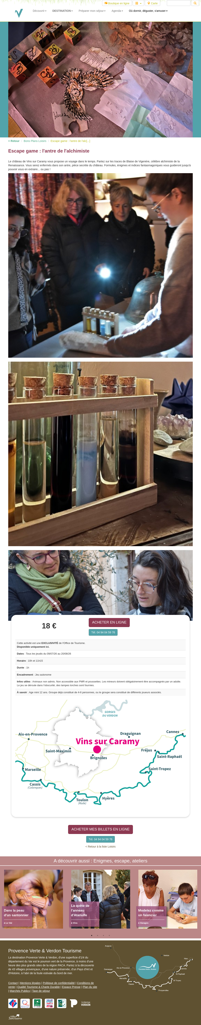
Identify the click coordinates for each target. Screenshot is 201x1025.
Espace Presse (71, 986)
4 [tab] (109, 935)
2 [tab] (98, 935)
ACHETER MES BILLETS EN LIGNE (100, 829)
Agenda (117, 10)
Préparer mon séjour (92, 10)
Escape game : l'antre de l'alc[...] (70, 141)
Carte (152, 3)
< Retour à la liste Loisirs (100, 846)
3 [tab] (103, 935)
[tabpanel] (33, 901)
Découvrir (40, 10)
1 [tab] (92, 935)
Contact (13, 983)
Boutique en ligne (117, 3)
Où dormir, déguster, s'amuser (148, 10)
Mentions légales (30, 983)
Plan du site (90, 986)
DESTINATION (62, 10)
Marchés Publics (20, 990)
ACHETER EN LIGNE (109, 622)
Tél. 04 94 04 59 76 (103, 632)
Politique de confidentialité (59, 983)
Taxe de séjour (41, 990)
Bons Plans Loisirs (35, 141)
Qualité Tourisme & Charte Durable (38, 986)
